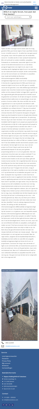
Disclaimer (5, 358)
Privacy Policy (6, 361)
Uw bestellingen (7, 368)
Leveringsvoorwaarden (9, 356)
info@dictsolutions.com (13, 346)
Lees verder (35, 3)
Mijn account (6, 363)
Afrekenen (5, 366)
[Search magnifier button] (30, 17)
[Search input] (18, 17)
